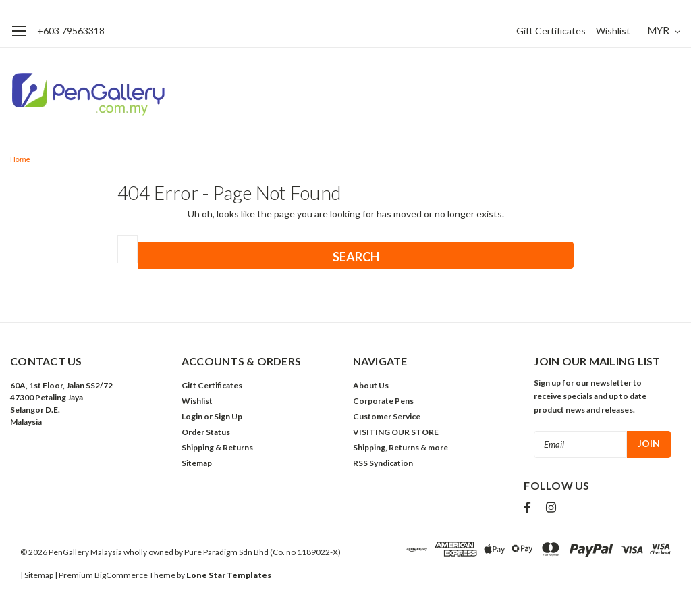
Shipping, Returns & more (400, 447)
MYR (663, 30)
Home (20, 159)
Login (192, 416)
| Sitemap (36, 575)
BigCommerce (121, 575)
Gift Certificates (551, 30)
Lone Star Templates (228, 575)
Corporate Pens (383, 401)
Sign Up (228, 416)
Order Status (206, 432)
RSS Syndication (383, 463)
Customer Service (386, 416)
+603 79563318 (71, 30)
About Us (371, 385)
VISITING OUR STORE (396, 432)
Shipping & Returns (217, 447)
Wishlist (613, 30)
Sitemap (197, 463)
